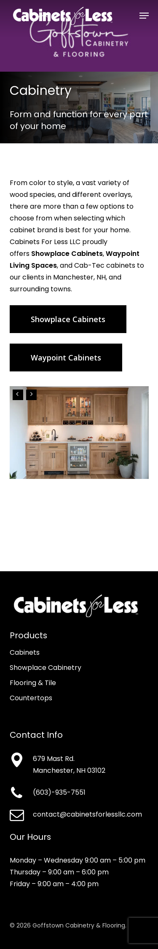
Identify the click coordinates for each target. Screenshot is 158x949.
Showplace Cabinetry (45, 667)
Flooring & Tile (33, 683)
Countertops (31, 698)
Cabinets (25, 652)
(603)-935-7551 (59, 792)
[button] (144, 15)
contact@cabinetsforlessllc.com (87, 814)
